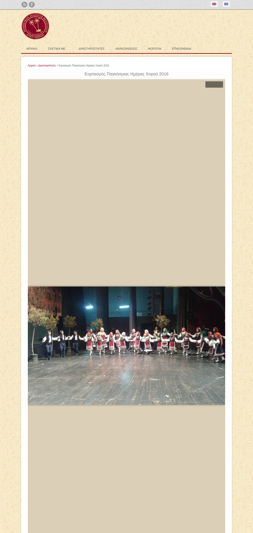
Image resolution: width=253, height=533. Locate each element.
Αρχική (31, 48)
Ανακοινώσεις (126, 48)
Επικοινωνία (181, 48)
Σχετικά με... (58, 48)
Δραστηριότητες (92, 48)
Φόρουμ (154, 48)
